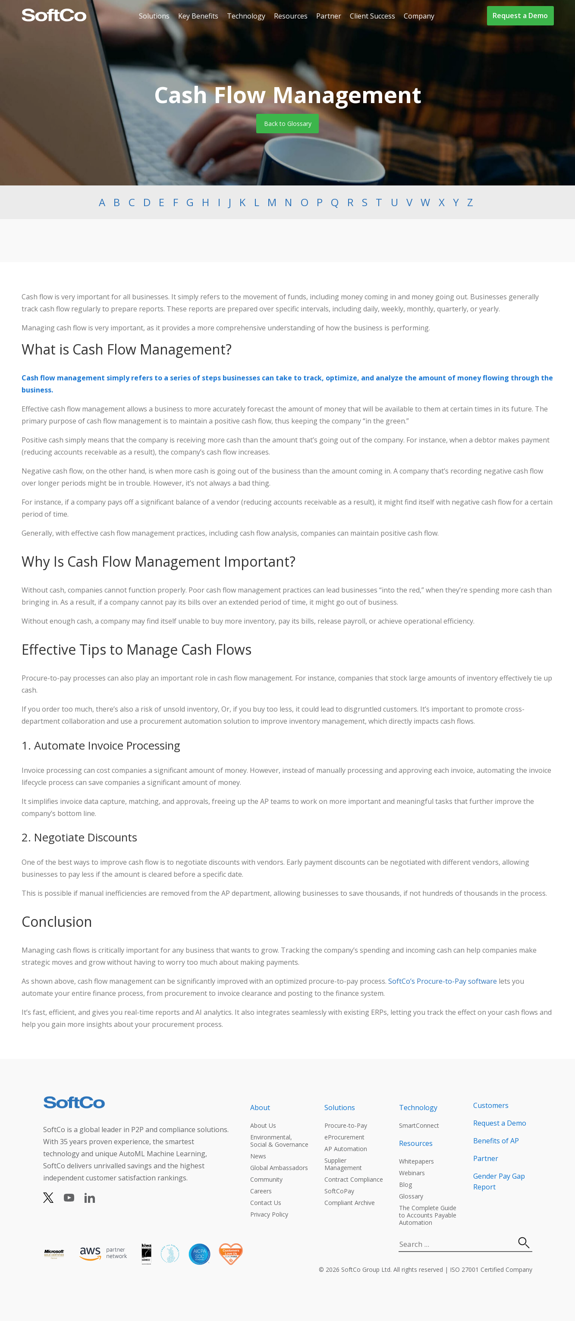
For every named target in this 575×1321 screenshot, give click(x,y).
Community (266, 1179)
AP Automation (345, 1148)
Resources (291, 16)
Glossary (411, 1196)
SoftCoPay (339, 1191)
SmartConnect (419, 1125)
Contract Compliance (353, 1179)
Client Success (372, 16)
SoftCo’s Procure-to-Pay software (442, 981)
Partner (328, 16)
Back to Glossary (287, 123)
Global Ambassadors (279, 1167)
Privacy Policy (269, 1214)
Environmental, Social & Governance (279, 1140)
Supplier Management (343, 1164)
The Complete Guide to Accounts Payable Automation (427, 1215)
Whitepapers (416, 1161)
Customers (491, 1105)
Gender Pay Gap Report (499, 1181)
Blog (405, 1184)
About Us (263, 1125)
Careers (261, 1191)
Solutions (154, 16)
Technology (246, 16)
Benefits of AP (496, 1140)
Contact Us (265, 1202)
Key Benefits (198, 16)
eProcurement (344, 1137)
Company (419, 16)
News (258, 1156)
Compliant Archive (349, 1202)
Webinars (412, 1173)
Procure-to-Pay (345, 1125)
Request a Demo (520, 15)
